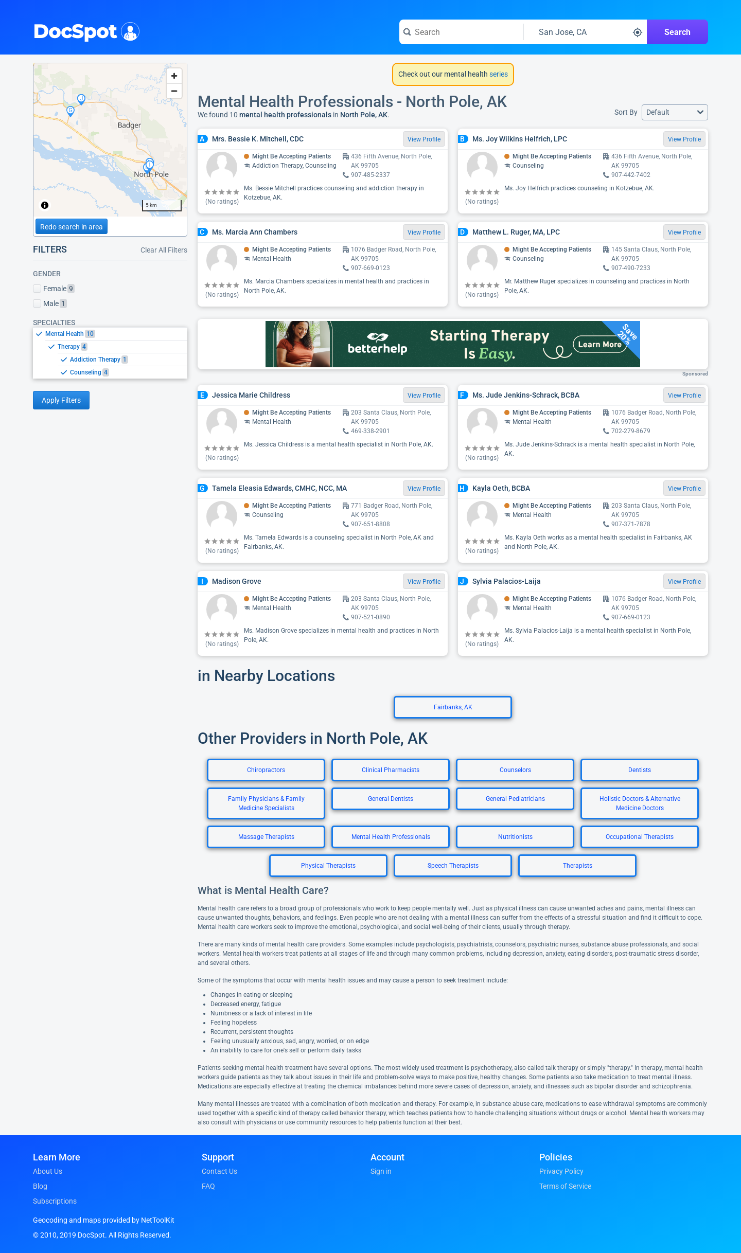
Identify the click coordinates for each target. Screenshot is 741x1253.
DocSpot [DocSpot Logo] (84, 30)
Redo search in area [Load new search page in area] (71, 227)
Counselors (515, 770)
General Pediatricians (515, 798)
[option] (116, 334)
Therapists (577, 865)
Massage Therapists (266, 836)
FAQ (208, 1186)
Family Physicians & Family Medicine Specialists (266, 803)
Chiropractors (266, 770)
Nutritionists (515, 836)
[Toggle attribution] (45, 205)
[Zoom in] (174, 75)
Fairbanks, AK (453, 707)
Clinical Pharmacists (390, 770)
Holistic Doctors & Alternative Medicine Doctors (639, 803)
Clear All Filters (163, 250)
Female (54, 288)
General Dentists (390, 798)
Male (50, 303)
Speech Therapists (453, 865)
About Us (47, 1171)
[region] (110, 140)
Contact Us (219, 1171)
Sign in (381, 1171)
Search (677, 32)
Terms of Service (565, 1186)
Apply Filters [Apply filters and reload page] (61, 400)
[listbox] (110, 353)
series (498, 74)
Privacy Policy (561, 1171)
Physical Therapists (328, 865)
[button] (675, 112)
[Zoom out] (174, 90)
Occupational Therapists (640, 836)
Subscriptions (55, 1201)
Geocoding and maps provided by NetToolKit (103, 1220)
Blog (40, 1186)
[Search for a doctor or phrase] (461, 32)
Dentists (639, 770)
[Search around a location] (585, 32)
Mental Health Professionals (390, 836)
